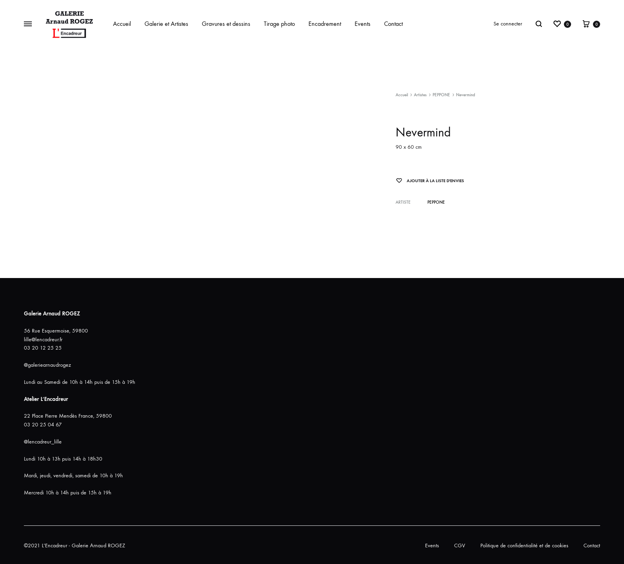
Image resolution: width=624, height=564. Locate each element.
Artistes (420, 94)
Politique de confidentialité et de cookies (524, 545)
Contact (393, 23)
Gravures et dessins (226, 23)
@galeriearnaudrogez (47, 365)
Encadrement (324, 23)
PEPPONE (441, 94)
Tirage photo (279, 23)
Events (362, 23)
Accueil (122, 23)
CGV (459, 545)
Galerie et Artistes (166, 23)
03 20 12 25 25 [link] (43, 347)
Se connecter (507, 23)
